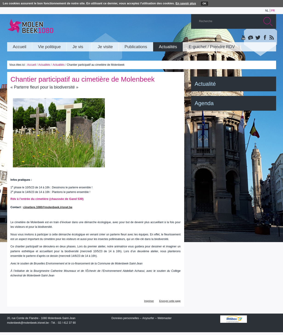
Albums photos (250, 37)
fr (273, 10)
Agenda (204, 103)
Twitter (257, 37)
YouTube (243, 37)
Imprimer (149, 300)
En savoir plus (186, 3)
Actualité (205, 84)
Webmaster (164, 318)
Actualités (44, 64)
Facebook (264, 37)
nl (267, 10)
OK (204, 3)
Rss (271, 37)
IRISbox (233, 319)
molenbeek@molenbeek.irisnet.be (28, 322)
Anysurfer (148, 318)
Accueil (31, 64)
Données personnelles (125, 318)
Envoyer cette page (169, 300)
